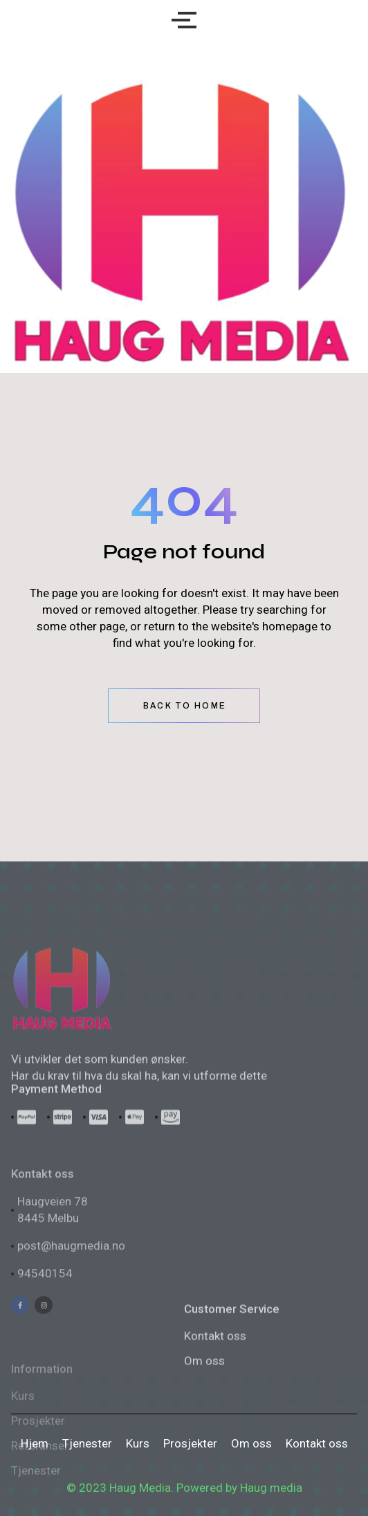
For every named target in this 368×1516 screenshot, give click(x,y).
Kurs (137, 1443)
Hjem (34, 1443)
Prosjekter (190, 1443)
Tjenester (87, 1443)
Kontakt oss (215, 1391)
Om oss (251, 1443)
